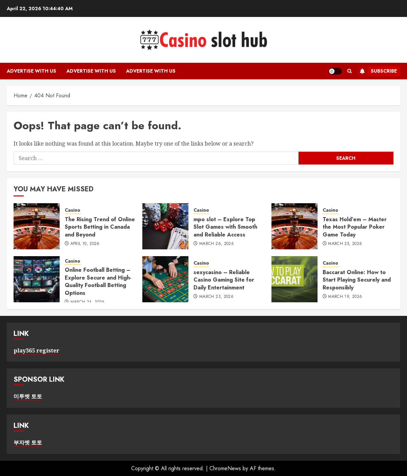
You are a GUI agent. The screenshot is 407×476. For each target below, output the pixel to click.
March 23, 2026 (216, 297)
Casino (72, 210)
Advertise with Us (31, 71)
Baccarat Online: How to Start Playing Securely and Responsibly (357, 279)
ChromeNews (225, 468)
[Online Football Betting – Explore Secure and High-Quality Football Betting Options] (37, 279)
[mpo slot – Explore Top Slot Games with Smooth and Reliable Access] (165, 226)
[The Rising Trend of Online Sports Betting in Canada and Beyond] (37, 226)
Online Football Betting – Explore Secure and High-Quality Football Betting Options (98, 281)
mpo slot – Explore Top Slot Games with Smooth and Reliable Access (225, 227)
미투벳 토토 (28, 396)
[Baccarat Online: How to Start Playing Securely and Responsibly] (294, 279)
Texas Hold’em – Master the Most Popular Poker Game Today (355, 227)
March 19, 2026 (345, 297)
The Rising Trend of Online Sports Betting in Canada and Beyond (100, 227)
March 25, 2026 (345, 244)
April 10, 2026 (85, 244)
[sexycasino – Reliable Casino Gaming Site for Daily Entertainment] (165, 279)
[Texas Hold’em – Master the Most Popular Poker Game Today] (294, 226)
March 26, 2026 (216, 244)
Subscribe (377, 71)
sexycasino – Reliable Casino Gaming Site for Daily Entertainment (224, 279)
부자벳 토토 (28, 442)
